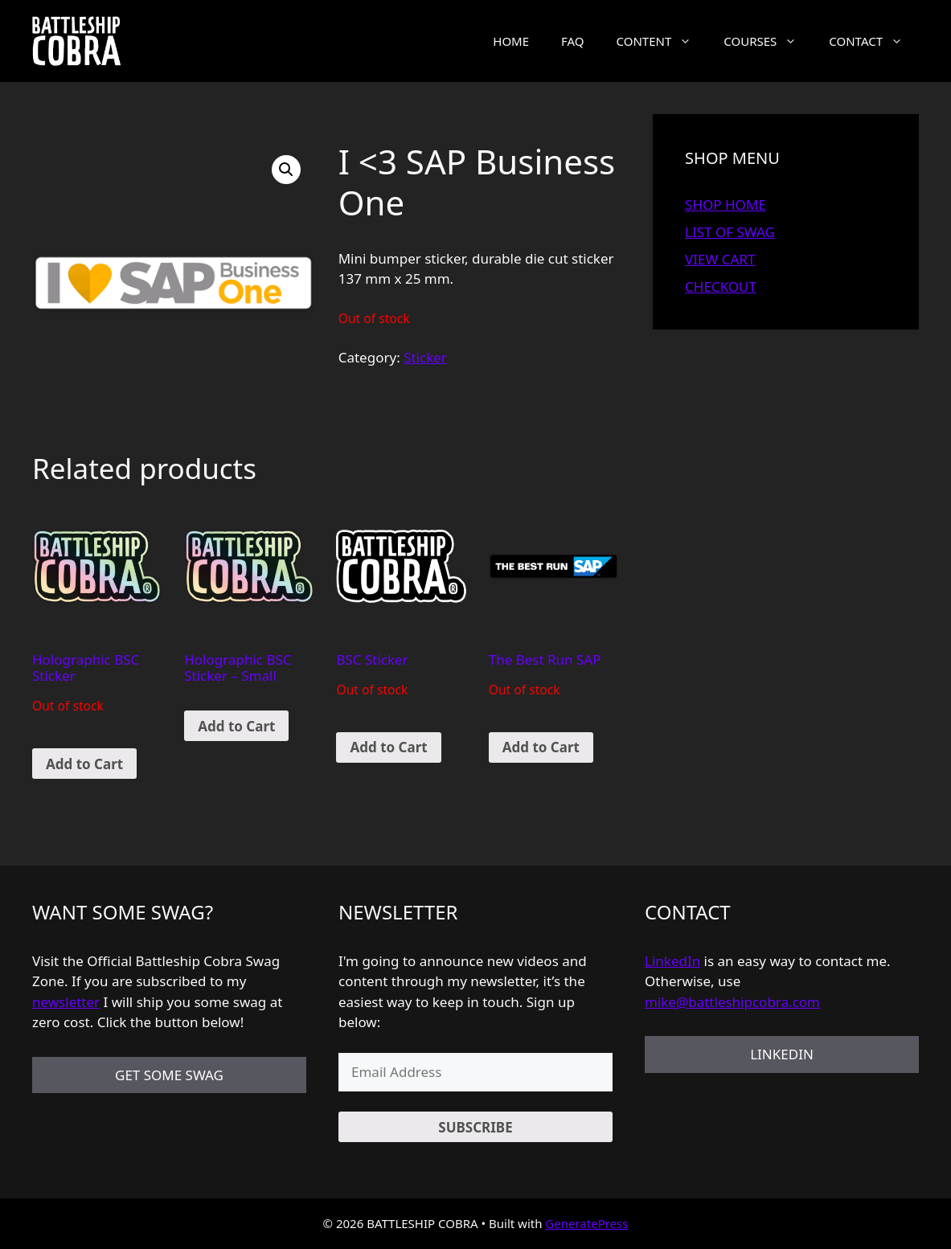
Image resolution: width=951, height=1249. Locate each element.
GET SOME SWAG (169, 1075)
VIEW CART (720, 259)
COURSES (768, 41)
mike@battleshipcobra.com (732, 1002)
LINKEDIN (782, 1054)
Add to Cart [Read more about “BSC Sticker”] (388, 747)
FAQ (572, 41)
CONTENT (662, 41)
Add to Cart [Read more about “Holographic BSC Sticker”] (84, 764)
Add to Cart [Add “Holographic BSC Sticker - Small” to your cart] (236, 726)
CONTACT (874, 41)
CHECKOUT (720, 286)
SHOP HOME (725, 204)
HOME (511, 41)
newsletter (66, 1002)
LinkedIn (672, 961)
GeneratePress (586, 1223)
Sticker (425, 357)
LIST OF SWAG (730, 232)
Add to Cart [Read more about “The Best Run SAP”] (541, 747)
